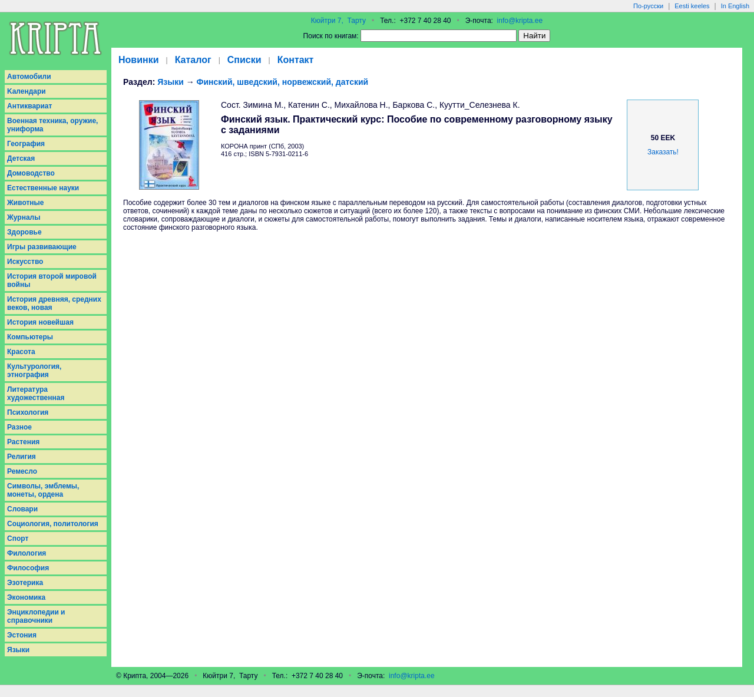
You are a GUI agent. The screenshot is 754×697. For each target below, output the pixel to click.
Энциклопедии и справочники (36, 616)
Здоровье (24, 232)
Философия (28, 568)
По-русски (648, 5)
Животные (25, 203)
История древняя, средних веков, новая (54, 303)
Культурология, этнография (34, 370)
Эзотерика (25, 583)
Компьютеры (30, 337)
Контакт (295, 60)
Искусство (25, 261)
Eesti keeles (691, 5)
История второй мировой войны (52, 280)
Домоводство (31, 173)
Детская (21, 158)
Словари (22, 509)
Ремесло (22, 471)
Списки (244, 60)
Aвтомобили (29, 76)
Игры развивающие (42, 247)
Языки (18, 650)
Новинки (138, 60)
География (26, 144)
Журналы (23, 217)
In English (735, 5)
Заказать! (663, 152)
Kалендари (26, 91)
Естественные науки (43, 188)
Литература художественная (35, 393)
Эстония (22, 635)
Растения (23, 442)
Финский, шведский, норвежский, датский (283, 82)
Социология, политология (52, 524)
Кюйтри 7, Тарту (338, 20)
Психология (27, 412)
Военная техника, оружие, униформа (52, 125)
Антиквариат (29, 106)
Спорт (17, 538)
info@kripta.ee (520, 20)
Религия (21, 456)
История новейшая (40, 322)
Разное (19, 427)
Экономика (26, 597)
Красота (21, 352)
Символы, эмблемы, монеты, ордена (43, 490)
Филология (26, 553)
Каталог (193, 60)
